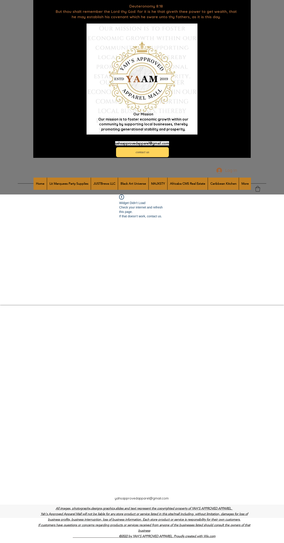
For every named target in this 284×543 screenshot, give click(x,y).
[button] (257, 189)
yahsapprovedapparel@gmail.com (142, 143)
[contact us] (142, 152)
